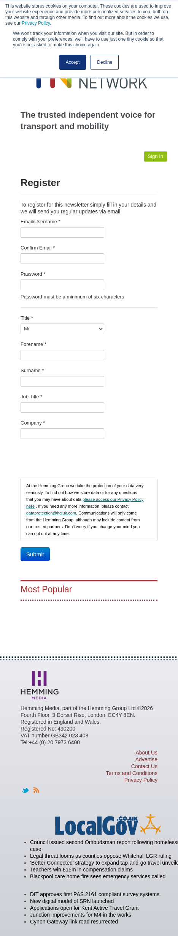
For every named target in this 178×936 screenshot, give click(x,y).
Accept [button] (73, 62)
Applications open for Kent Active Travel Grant (84, 908)
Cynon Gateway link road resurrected (74, 922)
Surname (32, 370)
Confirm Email (38, 248)
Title (27, 318)
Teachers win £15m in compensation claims (81, 870)
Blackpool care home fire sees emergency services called (97, 876)
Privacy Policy (36, 23)
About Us (146, 753)
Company (33, 423)
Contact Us (144, 766)
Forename (33, 344)
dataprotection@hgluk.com (51, 513)
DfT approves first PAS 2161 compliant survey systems (94, 894)
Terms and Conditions (131, 773)
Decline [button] (104, 62)
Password (33, 274)
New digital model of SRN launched (72, 901)
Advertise (146, 759)
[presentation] (78, 460)
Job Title (31, 396)
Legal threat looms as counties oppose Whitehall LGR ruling (101, 856)
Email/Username (40, 221)
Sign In (155, 156)
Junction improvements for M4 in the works (80, 915)
